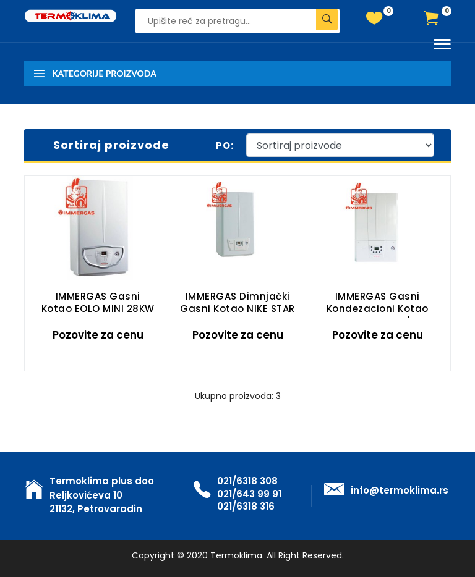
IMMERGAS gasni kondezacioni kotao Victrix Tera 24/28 (378, 304)
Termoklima (236, 555)
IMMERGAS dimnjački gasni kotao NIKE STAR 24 (237, 304)
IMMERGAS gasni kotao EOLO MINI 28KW (98, 302)
